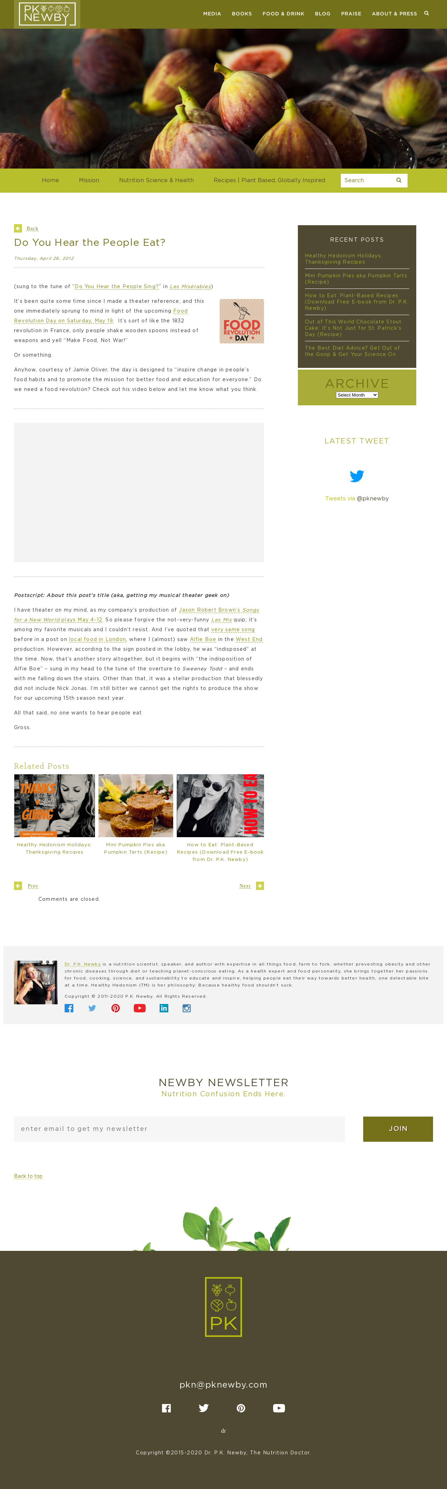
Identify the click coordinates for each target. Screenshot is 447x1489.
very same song (233, 629)
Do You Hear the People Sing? (117, 286)
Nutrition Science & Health (156, 180)
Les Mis (221, 620)
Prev (33, 885)
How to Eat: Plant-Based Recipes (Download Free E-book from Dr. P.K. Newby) (220, 852)
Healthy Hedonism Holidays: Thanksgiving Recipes (54, 849)
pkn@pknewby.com (223, 1385)
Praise (351, 13)
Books (242, 13)
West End (249, 639)
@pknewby (373, 498)
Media (212, 13)
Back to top (28, 1176)
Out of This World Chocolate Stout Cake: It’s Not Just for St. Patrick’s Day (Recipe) (353, 328)
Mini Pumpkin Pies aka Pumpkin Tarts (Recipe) (135, 849)
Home (50, 180)
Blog (323, 13)
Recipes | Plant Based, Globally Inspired (269, 180)
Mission (89, 180)
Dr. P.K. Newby (83, 964)
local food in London (97, 639)
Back (32, 228)
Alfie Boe (203, 639)
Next (245, 885)
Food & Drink (284, 13)
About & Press (394, 13)
